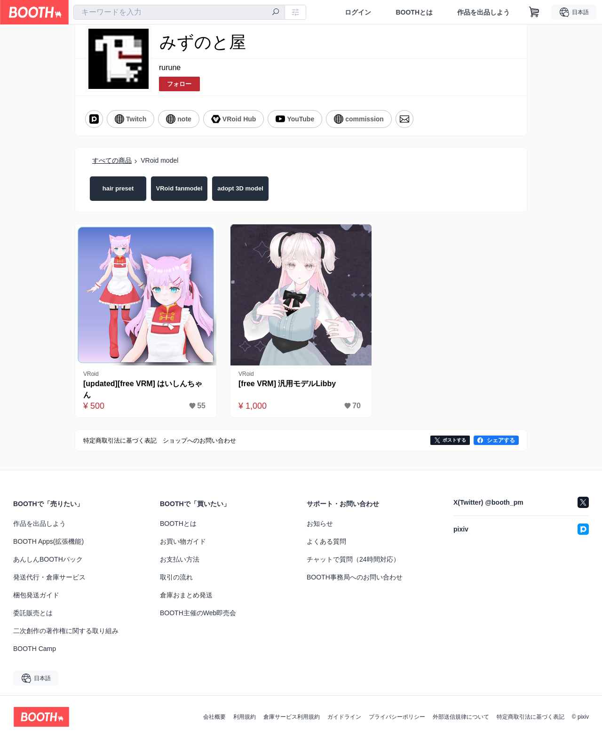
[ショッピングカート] (534, 12)
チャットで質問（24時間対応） (353, 559)
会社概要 (214, 717)
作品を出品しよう (483, 12)
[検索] (275, 12)
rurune (170, 67)
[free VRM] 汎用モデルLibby (287, 384)
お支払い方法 (179, 559)
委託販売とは (33, 613)
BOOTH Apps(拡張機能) (48, 541)
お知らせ (320, 523)
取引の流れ (176, 577)
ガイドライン (344, 717)
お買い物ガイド (183, 541)
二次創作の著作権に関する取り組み (66, 631)
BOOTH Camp (34, 648)
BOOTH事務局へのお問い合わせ (355, 577)
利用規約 (244, 717)
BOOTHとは (414, 12)
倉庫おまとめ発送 (186, 595)
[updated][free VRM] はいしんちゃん (142, 389)
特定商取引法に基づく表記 (530, 717)
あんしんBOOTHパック (48, 559)
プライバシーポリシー (397, 717)
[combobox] (179, 12)
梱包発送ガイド (36, 595)
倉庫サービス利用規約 (291, 717)
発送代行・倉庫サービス (49, 577)
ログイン (358, 12)
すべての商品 (112, 160)
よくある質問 (326, 541)
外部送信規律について (461, 717)
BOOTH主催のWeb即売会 (198, 613)
